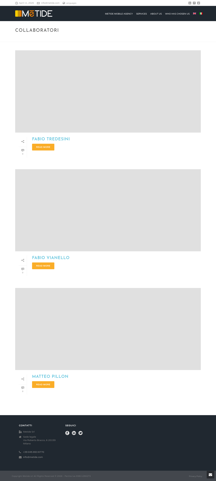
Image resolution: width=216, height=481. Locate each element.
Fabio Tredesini (51, 139)
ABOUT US (156, 13)
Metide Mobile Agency (119, 13)
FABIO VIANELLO (51, 258)
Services (141, 13)
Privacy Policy (195, 476)
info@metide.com (50, 3)
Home (176, 39)
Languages (69, 3)
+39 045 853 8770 (33, 452)
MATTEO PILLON (50, 377)
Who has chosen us (177, 13)
